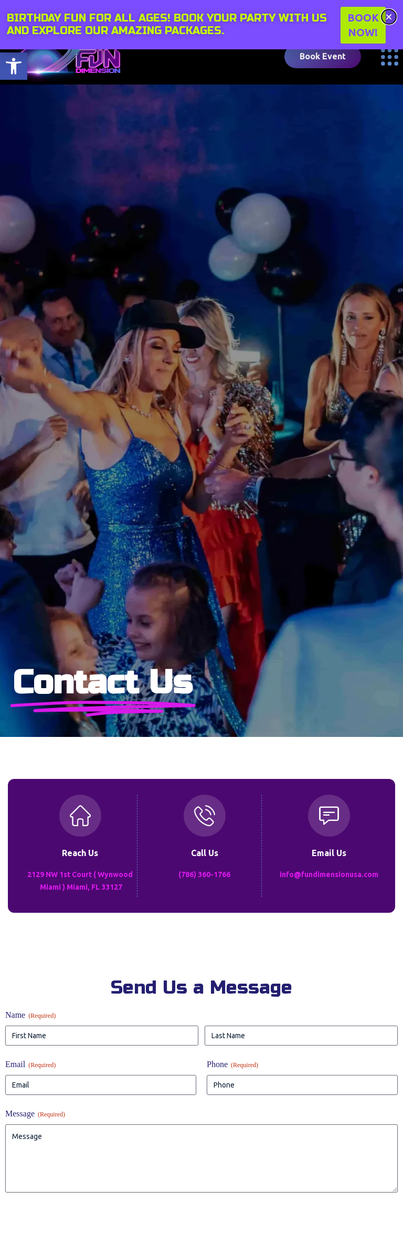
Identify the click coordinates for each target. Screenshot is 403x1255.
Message (35, 1114)
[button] (13, 66)
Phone (232, 1065)
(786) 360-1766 (204, 874)
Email (30, 1065)
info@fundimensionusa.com (329, 874)
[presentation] (85, 1226)
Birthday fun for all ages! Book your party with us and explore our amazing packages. (167, 24)
